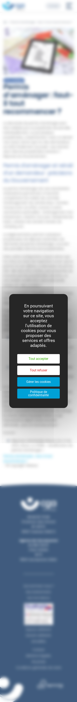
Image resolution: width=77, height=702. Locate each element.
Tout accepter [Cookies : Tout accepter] (38, 359)
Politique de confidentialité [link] (38, 393)
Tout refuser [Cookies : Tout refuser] (38, 370)
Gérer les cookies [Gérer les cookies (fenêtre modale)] (38, 382)
